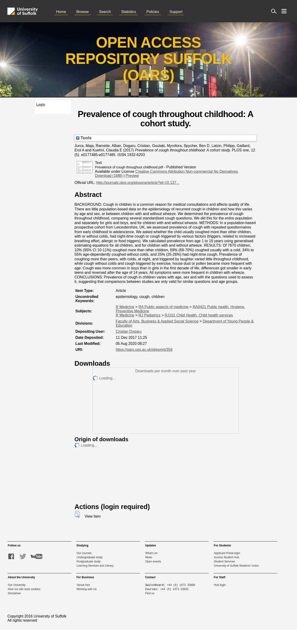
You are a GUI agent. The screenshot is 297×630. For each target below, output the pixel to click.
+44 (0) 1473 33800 (181, 585)
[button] (77, 514)
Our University (17, 585)
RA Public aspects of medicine (163, 307)
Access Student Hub (226, 557)
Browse (82, 12)
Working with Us (87, 589)
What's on (151, 553)
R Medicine (125, 307)
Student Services (224, 561)
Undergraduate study (90, 557)
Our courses (84, 553)
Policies (152, 12)
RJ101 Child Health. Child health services (199, 315)
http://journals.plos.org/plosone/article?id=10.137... (137, 183)
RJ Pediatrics (149, 315)
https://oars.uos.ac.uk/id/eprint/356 (144, 350)
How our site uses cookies (24, 589)
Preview (132, 176)
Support (175, 12)
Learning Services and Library (95, 565)
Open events (153, 561)
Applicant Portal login (227, 553)
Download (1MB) (109, 176)
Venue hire (83, 585)
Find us (149, 593)
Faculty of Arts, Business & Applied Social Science (157, 321)
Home (61, 12)
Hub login (220, 585)
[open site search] (274, 11)
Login (40, 104)
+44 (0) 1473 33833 (174, 589)
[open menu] (284, 11)
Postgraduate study (88, 561)
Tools (84, 137)
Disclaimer (14, 593)
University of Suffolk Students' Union (236, 565)
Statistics (128, 12)
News (148, 557)
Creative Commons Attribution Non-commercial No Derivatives (186, 171)
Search (105, 12)
